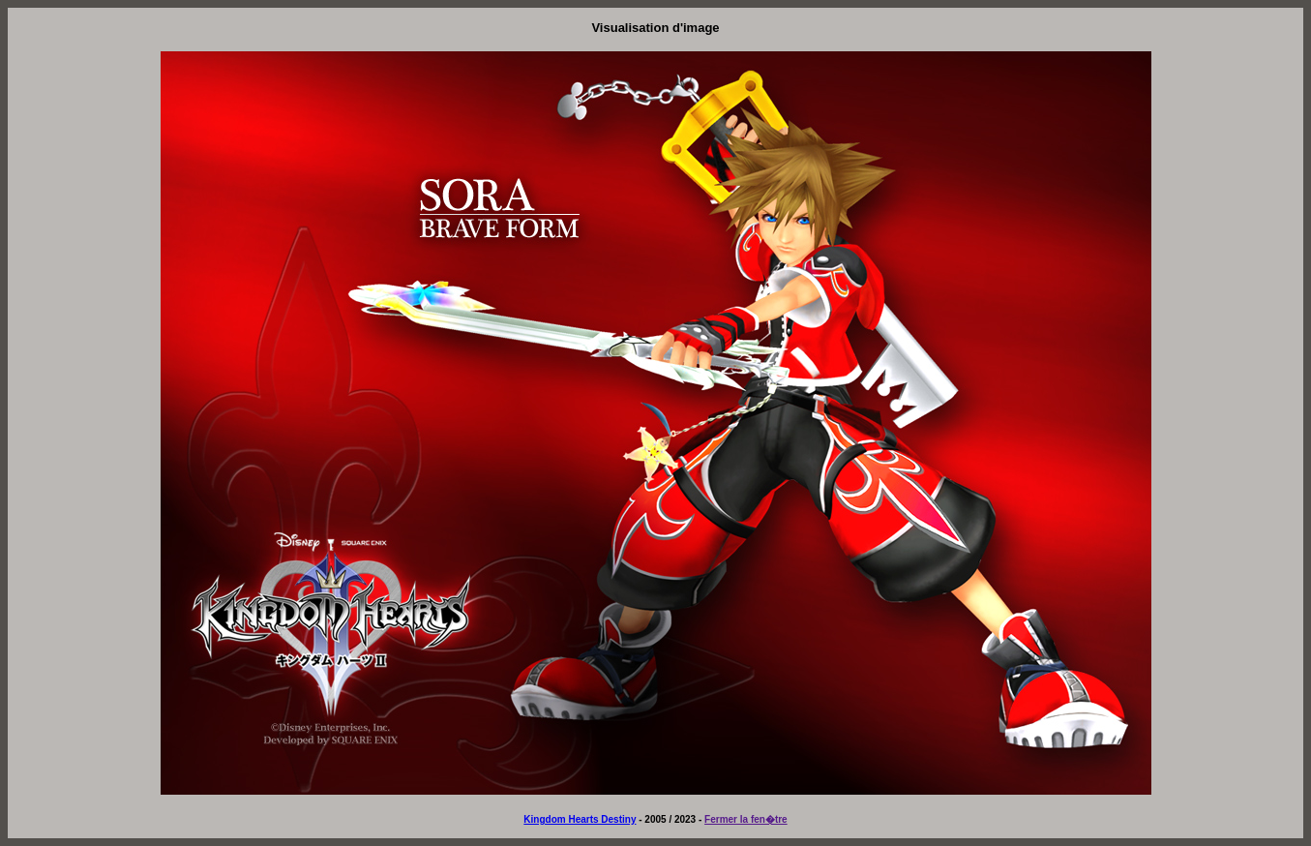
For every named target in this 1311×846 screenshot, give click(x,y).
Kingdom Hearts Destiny (579, 819)
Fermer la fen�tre (746, 819)
